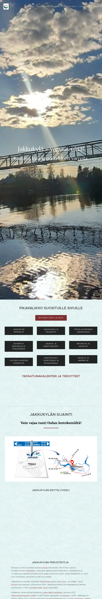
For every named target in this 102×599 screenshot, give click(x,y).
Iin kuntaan (64, 595)
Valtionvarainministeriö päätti (23, 595)
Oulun (45, 588)
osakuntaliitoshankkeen (52, 592)
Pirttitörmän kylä (47, 581)
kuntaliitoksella (35, 588)
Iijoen (46, 574)
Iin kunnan (43, 568)
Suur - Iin (66, 581)
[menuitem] (23, 6)
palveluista (30, 571)
